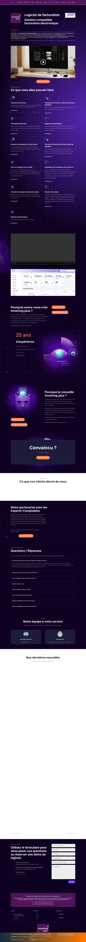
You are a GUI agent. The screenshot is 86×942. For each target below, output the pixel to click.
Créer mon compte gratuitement (43, 903)
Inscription (63, 2)
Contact (32, 2)
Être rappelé (19, 2)
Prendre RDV (26, 2)
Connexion (57, 2)
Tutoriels (45, 2)
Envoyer (72, 881)
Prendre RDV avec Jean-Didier (60, 312)
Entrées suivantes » (71, 833)
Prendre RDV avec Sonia (58, 307)
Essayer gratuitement (43, 81)
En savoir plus (14, 110)
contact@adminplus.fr (20, 874)
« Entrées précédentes (15, 833)
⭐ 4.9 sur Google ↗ (71, 2)
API (53, 2)
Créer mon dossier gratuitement (65, 934)
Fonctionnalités (38, 2)
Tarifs (50, 2)
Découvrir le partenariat (26, 535)
